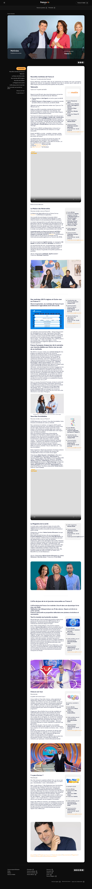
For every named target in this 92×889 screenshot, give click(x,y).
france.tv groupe (31, 871)
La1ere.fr (49, 872)
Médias (9, 872)
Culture (33, 856)
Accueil (33, 855)
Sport (37, 855)
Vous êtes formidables (19, 80)
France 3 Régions (51, 876)
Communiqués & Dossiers (13, 869)
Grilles (8, 871)
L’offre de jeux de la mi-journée (17, 85)
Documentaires (66, 855)
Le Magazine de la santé (18, 82)
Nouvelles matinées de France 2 (16, 71)
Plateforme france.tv (45, 855)
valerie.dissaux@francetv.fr (74, 652)
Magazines (75, 855)
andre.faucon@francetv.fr (74, 313)
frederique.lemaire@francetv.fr (75, 131)
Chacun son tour (20, 90)
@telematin (38, 144)
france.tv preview (41, 7)
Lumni (48, 874)
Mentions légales (55, 881)
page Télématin (36, 147)
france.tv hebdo (81, 2)
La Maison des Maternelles (18, 76)
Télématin (22, 73)
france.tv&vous (30, 874)
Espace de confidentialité (77, 881)
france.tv (33, 214)
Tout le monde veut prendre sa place (14, 88)
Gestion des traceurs (66, 881)
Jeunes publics (39, 856)
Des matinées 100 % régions (17, 78)
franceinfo (49, 871)
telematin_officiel (41, 145)
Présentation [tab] (21, 68)
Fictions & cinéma (56, 855)
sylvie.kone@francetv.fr (73, 323)
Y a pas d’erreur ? (20, 93)
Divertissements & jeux (50, 856)
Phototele (50, 7)
